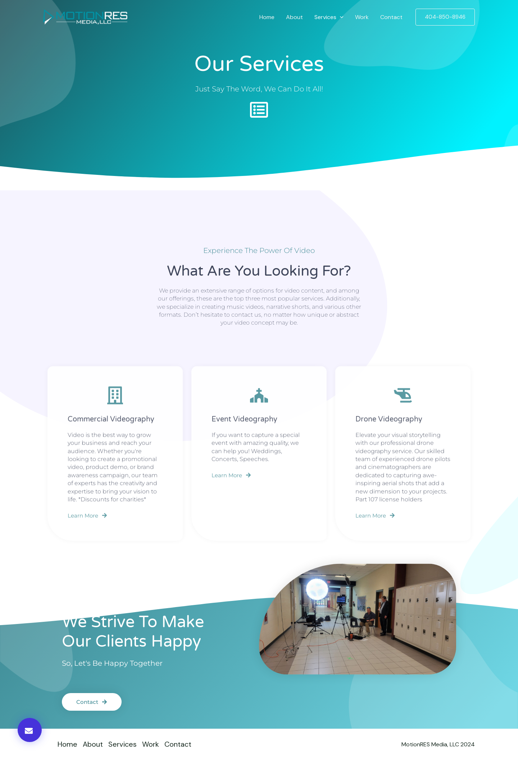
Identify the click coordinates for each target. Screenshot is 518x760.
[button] (445, 17)
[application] (340, 17)
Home (266, 17)
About (294, 17)
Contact (391, 17)
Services (329, 17)
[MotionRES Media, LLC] (85, 16)
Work (362, 17)
